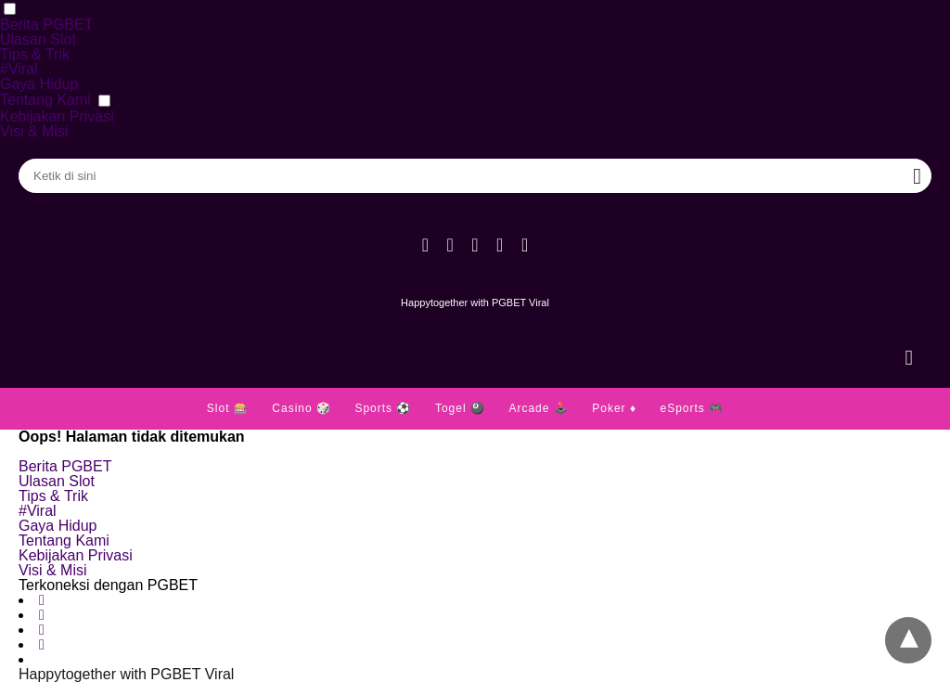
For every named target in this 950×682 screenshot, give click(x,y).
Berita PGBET (46, 24)
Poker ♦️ (614, 408)
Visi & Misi (34, 131)
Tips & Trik (35, 54)
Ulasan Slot (38, 39)
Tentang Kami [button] (45, 100)
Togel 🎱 (460, 408)
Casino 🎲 (301, 408)
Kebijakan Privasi (57, 116)
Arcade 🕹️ (538, 408)
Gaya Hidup (39, 84)
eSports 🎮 (692, 408)
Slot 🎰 (228, 408)
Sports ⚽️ (382, 408)
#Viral (19, 69)
